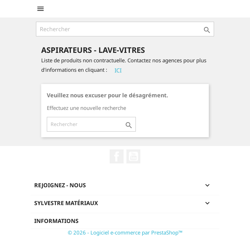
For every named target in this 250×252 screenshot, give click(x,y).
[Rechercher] (125, 29)
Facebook (117, 156)
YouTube (133, 156)
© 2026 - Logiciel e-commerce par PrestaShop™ (125, 232)
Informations (56, 221)
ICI (118, 70)
